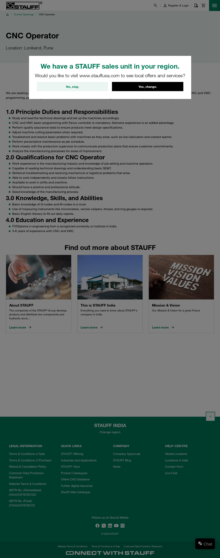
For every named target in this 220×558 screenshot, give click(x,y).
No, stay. (72, 87)
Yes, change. (147, 87)
